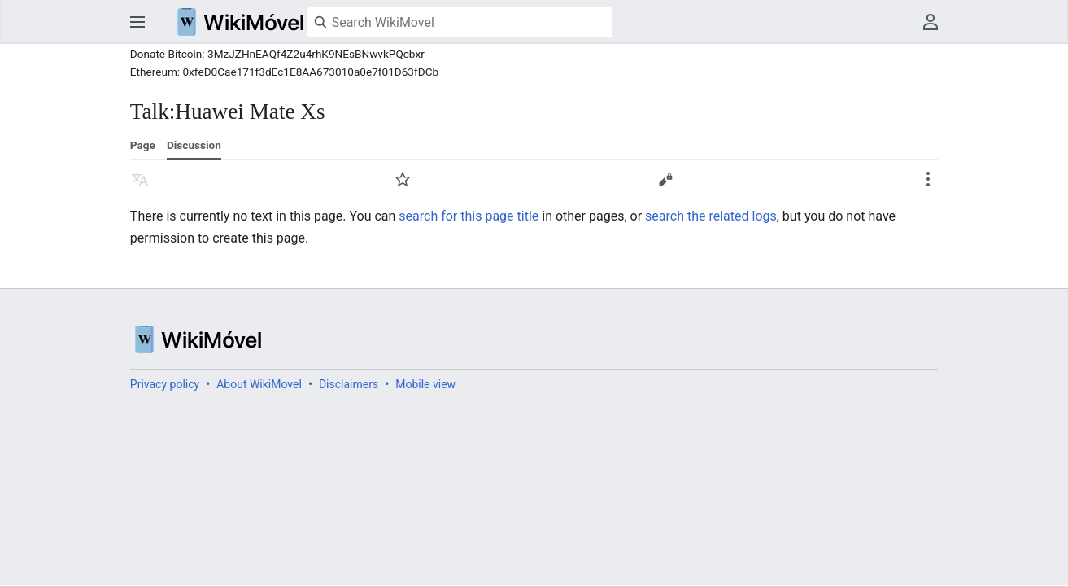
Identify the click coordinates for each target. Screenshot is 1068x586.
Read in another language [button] (140, 179)
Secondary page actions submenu (928, 179)
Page (142, 144)
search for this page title (468, 216)
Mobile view (425, 384)
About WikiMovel (259, 384)
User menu (930, 22)
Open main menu (137, 22)
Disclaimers (348, 384)
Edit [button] (665, 179)
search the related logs (711, 216)
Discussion (194, 144)
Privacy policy (164, 384)
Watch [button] (402, 179)
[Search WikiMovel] (459, 22)
